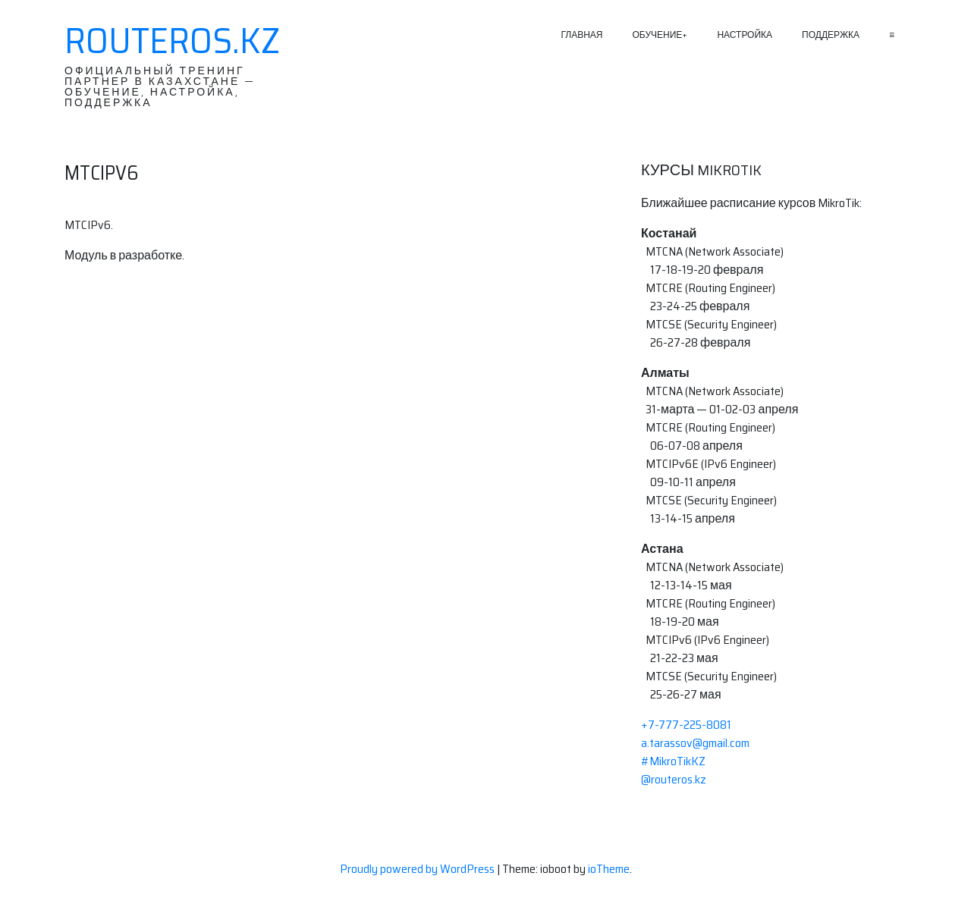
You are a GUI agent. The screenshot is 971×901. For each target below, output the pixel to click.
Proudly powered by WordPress (418, 868)
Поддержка (830, 34)
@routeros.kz (673, 779)
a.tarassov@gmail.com (695, 742)
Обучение (658, 34)
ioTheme (609, 868)
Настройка (744, 34)
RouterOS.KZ (172, 41)
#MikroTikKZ (673, 761)
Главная (581, 34)
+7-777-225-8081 (686, 724)
